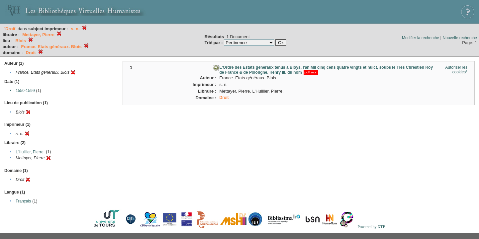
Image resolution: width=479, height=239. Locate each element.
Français (23, 201)
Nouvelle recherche (460, 38)
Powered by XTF (371, 226)
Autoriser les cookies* (456, 69)
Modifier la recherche (420, 38)
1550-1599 (25, 90)
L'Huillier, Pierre (30, 152)
